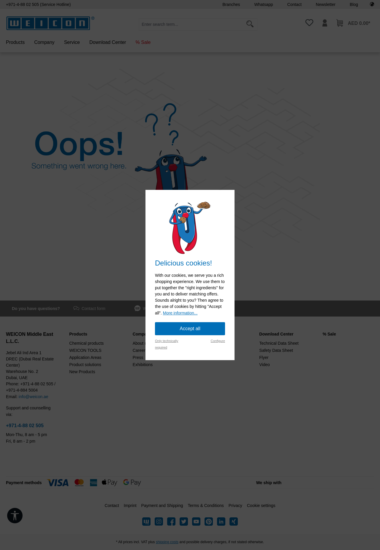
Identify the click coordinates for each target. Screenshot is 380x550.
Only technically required (166, 344)
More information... (180, 313)
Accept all (190, 328)
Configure (217, 341)
